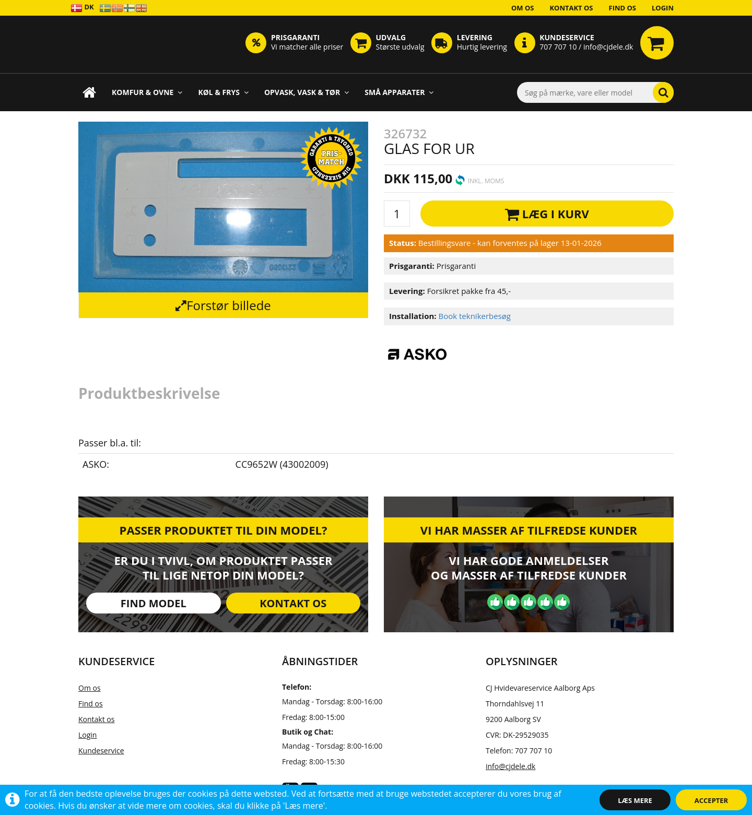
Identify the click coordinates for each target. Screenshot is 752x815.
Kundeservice (101, 750)
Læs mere (635, 800)
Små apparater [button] (399, 92)
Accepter (711, 800)
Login (663, 8)
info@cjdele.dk (510, 766)
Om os (522, 8)
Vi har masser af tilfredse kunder (528, 530)
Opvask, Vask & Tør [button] (306, 92)
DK (82, 7)
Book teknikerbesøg (474, 316)
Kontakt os (571, 8)
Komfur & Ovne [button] (147, 92)
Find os (623, 8)
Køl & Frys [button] (223, 92)
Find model (153, 603)
